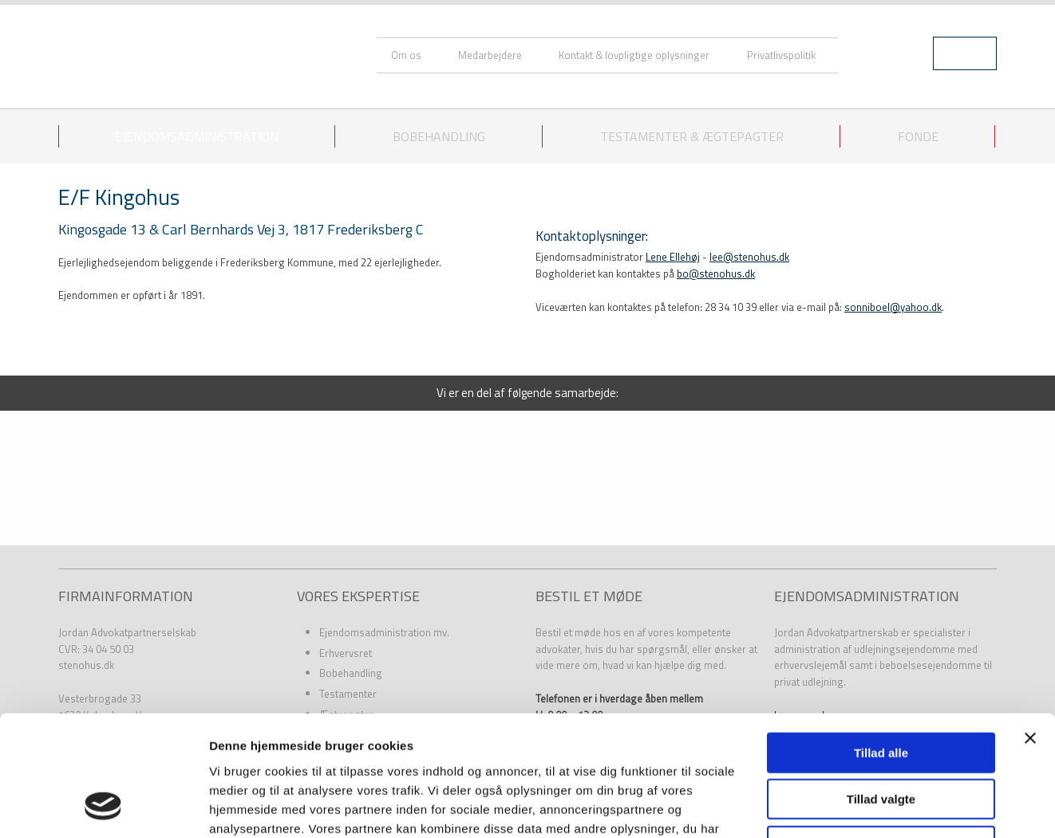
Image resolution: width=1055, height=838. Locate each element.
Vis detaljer (829, 806)
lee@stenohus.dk (749, 257)
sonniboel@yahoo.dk (893, 307)
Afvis (881, 736)
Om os (406, 55)
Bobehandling (439, 136)
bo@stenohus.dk (716, 273)
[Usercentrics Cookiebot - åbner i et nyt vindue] (103, 807)
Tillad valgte (881, 690)
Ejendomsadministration (197, 136)
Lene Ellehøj (673, 257)
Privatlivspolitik (781, 55)
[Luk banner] (1030, 628)
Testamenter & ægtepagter (692, 136)
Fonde (918, 136)
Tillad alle (881, 643)
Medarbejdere (490, 55)
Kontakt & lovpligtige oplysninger (634, 55)
